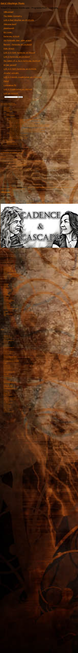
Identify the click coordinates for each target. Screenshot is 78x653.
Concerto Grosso (8, 289)
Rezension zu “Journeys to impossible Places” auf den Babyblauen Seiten (27, 129)
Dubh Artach (9, 48)
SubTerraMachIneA (11, 118)
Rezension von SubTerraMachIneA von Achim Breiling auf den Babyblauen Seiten (30, 124)
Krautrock (38, 203)
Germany (33, 203)
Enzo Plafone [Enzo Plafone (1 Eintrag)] (6, 354)
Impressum (9, 142)
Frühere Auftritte (11, 115)
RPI (5, 312)
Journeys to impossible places (14, 127)
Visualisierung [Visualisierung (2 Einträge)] (8, 411)
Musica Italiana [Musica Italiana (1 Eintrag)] (7, 383)
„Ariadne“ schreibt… (11, 73)
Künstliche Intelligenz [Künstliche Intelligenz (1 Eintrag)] (8, 377)
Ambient (28, 203)
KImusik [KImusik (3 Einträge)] (8, 376)
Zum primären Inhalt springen (8, 103)
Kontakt (6, 139)
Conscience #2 (10, 85)
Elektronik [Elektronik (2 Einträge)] (7, 353)
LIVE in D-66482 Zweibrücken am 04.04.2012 (23, 77)
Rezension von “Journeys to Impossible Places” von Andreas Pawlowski (27, 131)
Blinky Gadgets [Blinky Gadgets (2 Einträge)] (9, 340)
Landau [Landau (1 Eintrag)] (5, 379)
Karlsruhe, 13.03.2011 (11, 36)
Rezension (52, 187)
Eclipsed (15, 159)
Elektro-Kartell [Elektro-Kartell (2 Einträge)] (9, 351)
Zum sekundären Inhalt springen (8, 104)
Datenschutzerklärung (12, 144)
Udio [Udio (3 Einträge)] (6, 410)
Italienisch (6, 297)
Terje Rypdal (73, 187)
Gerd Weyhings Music (13, 3)
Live (5, 112)
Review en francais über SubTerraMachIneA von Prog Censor (25, 122)
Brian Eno (30, 187)
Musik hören (7, 110)
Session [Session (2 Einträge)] (7, 401)
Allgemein (12, 203)
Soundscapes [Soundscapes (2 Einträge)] (8, 402)
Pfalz (53, 203)
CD (34, 187)
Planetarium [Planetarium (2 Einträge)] (8, 395)
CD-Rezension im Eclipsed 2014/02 (18, 138)
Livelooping (49, 203)
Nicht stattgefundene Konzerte (11, 308)
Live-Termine (7, 305)
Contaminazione (8, 268)
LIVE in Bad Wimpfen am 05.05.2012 (19, 20)
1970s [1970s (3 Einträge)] (7, 336)
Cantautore (6, 286)
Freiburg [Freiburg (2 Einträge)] (7, 367)
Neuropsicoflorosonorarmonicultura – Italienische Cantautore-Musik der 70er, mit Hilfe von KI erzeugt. (12, 276)
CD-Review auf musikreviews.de (18, 135)
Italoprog (6, 299)
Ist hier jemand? (10, 65)
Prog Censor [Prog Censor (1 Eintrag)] (6, 396)
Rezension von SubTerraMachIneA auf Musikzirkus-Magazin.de (25, 119)
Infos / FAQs (7, 107)
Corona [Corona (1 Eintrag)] (5, 348)
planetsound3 (9, 28)
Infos (5, 296)
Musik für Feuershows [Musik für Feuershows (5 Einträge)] (10, 386)
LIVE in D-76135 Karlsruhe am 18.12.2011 (19, 52)
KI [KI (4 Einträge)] (6, 374)
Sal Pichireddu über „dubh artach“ (18, 40)
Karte (8, 114)
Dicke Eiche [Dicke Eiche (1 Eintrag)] (6, 350)
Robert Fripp (59, 187)
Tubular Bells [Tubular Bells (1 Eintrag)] (6, 408)
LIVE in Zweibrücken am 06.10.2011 (18, 89)
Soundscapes (66, 187)
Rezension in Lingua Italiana (17, 120)
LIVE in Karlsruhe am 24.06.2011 (17, 57)
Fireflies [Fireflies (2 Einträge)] (7, 365)
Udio (5, 315)
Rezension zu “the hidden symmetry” (19, 134)
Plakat (6, 81)
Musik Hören (7, 307)
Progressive (58, 203)
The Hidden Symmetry (13, 16)
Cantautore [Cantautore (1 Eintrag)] (6, 341)
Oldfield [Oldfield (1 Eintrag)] (5, 390)
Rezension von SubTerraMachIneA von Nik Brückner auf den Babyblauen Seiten (29, 126)
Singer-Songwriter (8, 314)
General (5, 293)
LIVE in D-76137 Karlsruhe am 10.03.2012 (20, 69)
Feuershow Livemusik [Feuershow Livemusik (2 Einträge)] (10, 358)
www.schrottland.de (22, 164)
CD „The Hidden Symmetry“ (14, 133)
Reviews (6, 311)
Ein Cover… (8, 32)
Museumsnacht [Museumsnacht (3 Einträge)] (10, 382)
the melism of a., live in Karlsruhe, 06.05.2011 (22, 61)
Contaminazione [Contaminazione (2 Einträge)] (9, 347)
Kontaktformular (11, 141)
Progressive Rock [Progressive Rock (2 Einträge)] (9, 398)
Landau (43, 203)
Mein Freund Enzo (8, 269)
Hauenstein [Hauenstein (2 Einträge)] (7, 368)
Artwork (6, 285)
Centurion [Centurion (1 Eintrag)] (6, 343)
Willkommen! (8, 12)
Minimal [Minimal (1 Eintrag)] (6, 380)
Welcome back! (10, 24)
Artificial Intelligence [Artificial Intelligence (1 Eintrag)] (8, 337)
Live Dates (6, 303)
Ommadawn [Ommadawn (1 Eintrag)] (6, 391)
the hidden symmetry (6, 188)
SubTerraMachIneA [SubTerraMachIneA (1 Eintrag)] (7, 405)
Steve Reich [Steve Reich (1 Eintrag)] (6, 404)
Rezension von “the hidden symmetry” (19, 137)
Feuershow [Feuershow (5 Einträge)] (10, 356)
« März (2, 329)
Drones (37, 187)
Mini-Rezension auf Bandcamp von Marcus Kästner (22, 123)
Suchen (2, 97)
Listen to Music (7, 301)
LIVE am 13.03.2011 (11, 93)
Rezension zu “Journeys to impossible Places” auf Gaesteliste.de (25, 130)
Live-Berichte (7, 304)
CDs (5, 116)
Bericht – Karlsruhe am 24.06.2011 (18, 44)
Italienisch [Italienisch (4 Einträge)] (9, 372)
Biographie (6, 108)
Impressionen (13, 187)
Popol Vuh (47, 187)
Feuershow (6, 292)
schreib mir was (30, 201)
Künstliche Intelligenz (9, 300)
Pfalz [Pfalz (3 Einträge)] (7, 393)
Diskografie (9, 111)
